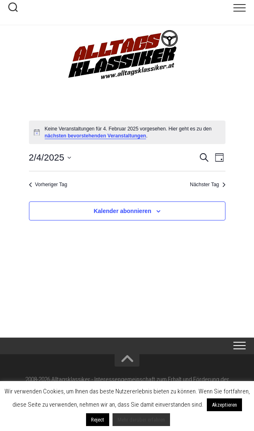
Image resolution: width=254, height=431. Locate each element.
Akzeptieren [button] (224, 405)
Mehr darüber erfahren (141, 420)
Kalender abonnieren (122, 211)
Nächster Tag (207, 184)
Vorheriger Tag (48, 184)
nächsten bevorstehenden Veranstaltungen (95, 136)
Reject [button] (97, 420)
